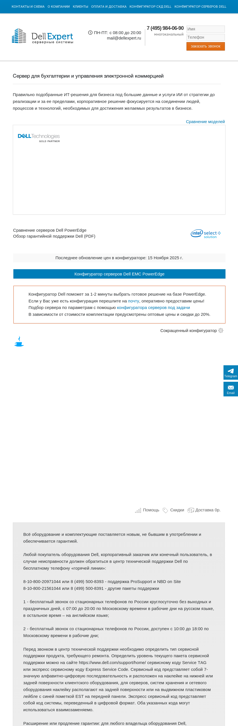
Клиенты (80, 7)
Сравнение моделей (205, 121)
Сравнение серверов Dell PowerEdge (50, 230)
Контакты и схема (28, 7)
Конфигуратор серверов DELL (200, 7)
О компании (59, 7)
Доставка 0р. (204, 510)
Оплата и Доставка (109, 7)
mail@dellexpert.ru (124, 38)
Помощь (147, 510)
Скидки (173, 510)
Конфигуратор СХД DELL (150, 7)
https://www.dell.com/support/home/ (112, 662)
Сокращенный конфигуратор (188, 330)
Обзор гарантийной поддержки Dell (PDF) (54, 236)
